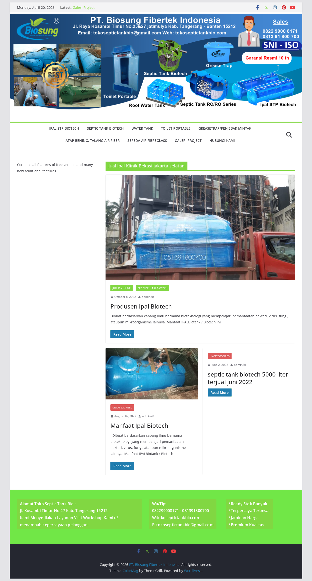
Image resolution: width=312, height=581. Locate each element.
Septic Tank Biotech (105, 128)
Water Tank (142, 128)
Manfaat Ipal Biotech (139, 425)
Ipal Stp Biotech (64, 128)
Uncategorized (122, 407)
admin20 (148, 297)
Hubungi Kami (222, 140)
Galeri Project (84, 7)
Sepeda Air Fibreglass (147, 140)
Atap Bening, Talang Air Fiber (93, 140)
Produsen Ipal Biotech (152, 288)
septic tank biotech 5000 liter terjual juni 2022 (248, 378)
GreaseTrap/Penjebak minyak (224, 128)
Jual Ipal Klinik (121, 288)
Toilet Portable (176, 128)
